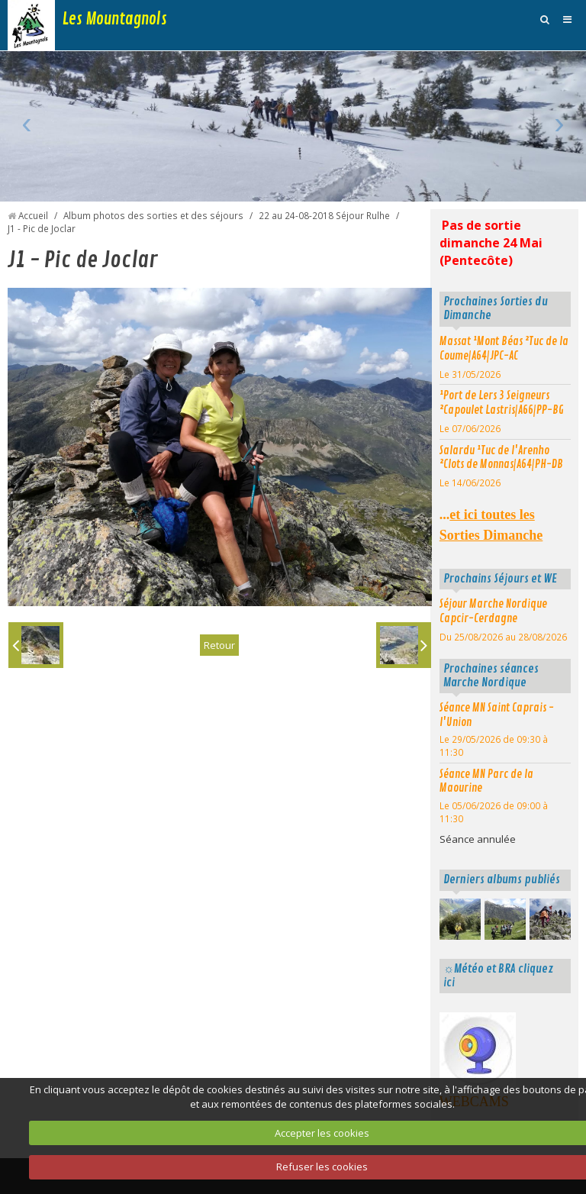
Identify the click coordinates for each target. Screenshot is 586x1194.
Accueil (33, 215)
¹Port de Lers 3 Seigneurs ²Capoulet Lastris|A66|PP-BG (502, 403)
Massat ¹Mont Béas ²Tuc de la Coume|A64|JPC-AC (504, 348)
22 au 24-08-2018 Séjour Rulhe (324, 215)
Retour (219, 645)
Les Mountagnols (115, 19)
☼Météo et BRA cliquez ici (498, 975)
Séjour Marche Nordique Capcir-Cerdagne (493, 611)
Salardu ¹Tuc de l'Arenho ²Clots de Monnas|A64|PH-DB (501, 458)
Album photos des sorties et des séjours (153, 215)
